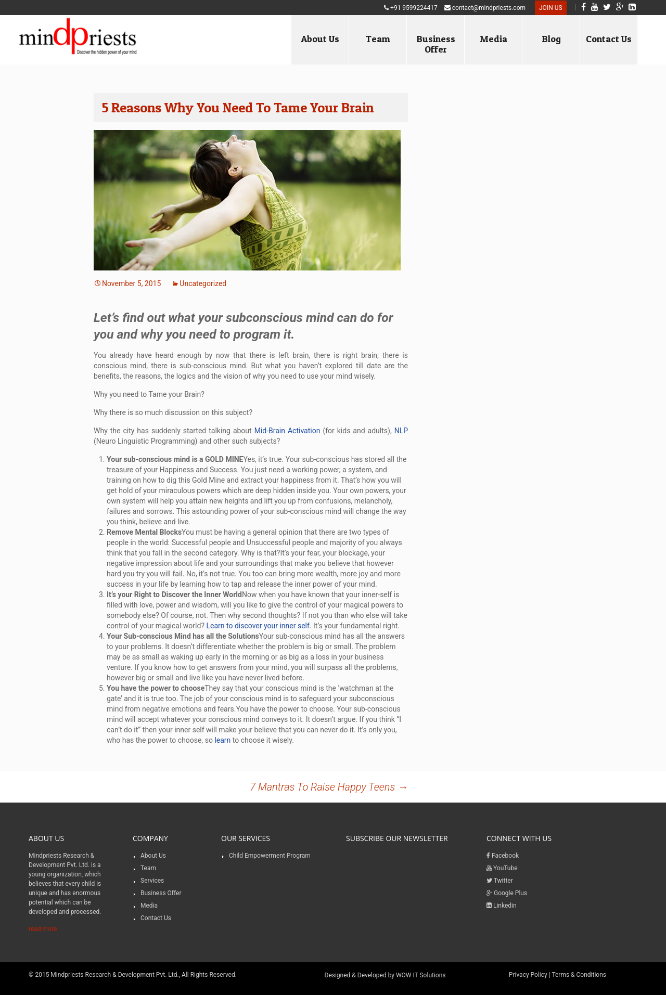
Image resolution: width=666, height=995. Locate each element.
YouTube (502, 868)
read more (43, 929)
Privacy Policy (528, 974)
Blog (551, 38)
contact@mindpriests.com (485, 7)
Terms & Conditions (579, 974)
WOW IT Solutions (421, 975)
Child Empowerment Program (270, 855)
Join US (550, 7)
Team (378, 38)
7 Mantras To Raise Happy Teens (329, 787)
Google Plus (506, 893)
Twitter (499, 880)
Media (493, 38)
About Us (320, 38)
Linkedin (501, 905)
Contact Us (609, 38)
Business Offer (435, 44)
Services (152, 880)
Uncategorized (203, 283)
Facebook (502, 855)
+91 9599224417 (411, 7)
